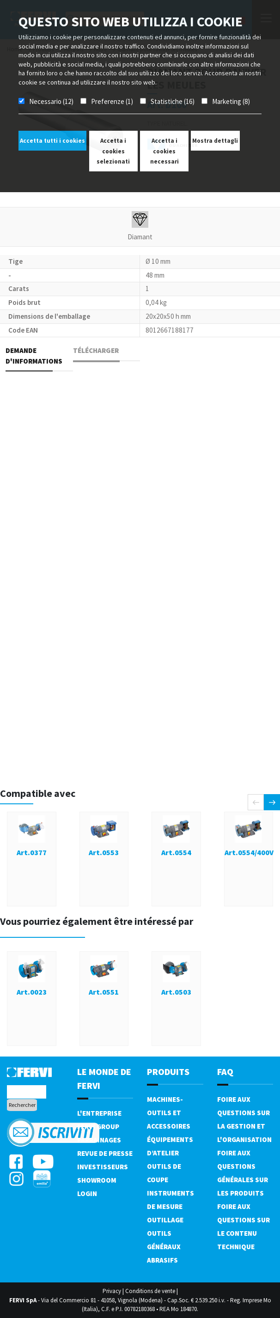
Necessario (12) (51, 101)
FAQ (225, 1071)
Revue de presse (105, 1153)
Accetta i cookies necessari (164, 151)
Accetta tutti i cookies (52, 141)
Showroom (96, 1180)
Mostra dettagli (215, 141)
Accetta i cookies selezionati (113, 151)
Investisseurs (102, 1166)
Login (87, 1193)
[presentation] (256, 802)
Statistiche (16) (173, 101)
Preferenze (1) (112, 101)
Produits (168, 1071)
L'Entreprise (99, 1113)
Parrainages (99, 1140)
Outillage (165, 1219)
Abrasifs (162, 1260)
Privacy (112, 1291)
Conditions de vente (150, 1291)
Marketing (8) (231, 101)
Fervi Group (98, 1126)
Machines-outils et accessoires (168, 1112)
